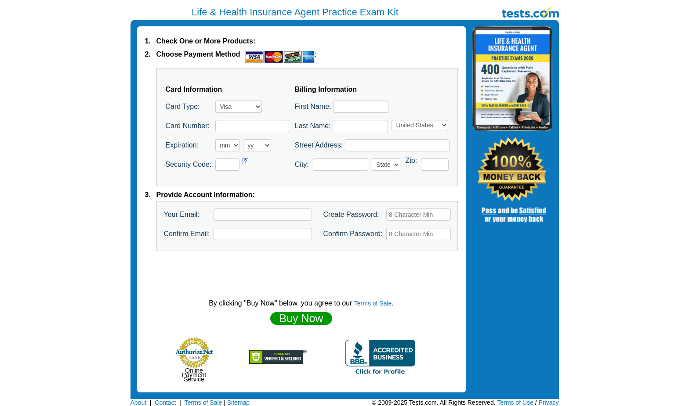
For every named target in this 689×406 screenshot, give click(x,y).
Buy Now (301, 318)
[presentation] (301, 275)
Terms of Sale (373, 303)
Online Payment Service (194, 375)
